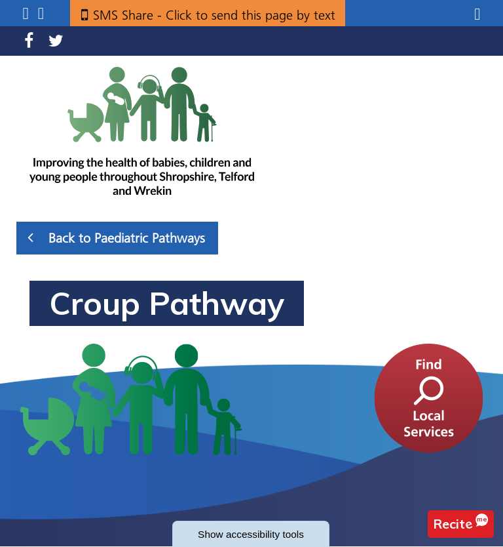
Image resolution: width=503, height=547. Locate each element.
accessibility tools (251, 533)
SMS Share (214, 15)
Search (41, 13)
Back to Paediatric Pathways (116, 237)
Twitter (56, 41)
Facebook (28, 41)
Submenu (25, 13)
